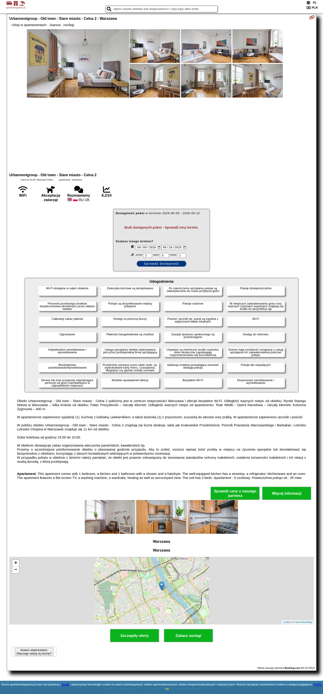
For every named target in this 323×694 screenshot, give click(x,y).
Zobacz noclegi (188, 636)
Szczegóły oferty (134, 636)
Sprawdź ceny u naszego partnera (235, 493)
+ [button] (15, 563)
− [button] (15, 570)
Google (65, 684)
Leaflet (286, 622)
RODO (318, 684)
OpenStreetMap (303, 622)
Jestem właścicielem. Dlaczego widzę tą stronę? (34, 651)
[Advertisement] (161, 134)
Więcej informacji (286, 493)
